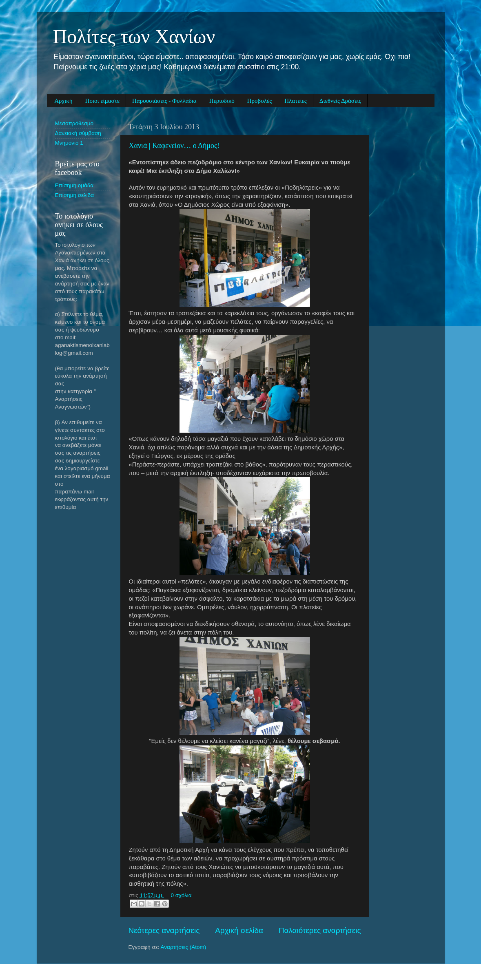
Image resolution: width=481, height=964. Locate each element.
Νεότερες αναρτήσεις (164, 930)
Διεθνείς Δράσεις (340, 100)
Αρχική (63, 100)
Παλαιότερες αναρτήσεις (320, 930)
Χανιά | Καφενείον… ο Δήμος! (174, 146)
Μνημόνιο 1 (69, 143)
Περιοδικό (222, 100)
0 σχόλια (181, 895)
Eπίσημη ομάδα (74, 185)
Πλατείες (295, 100)
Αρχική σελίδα (239, 930)
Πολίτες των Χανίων (134, 36)
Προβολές (259, 100)
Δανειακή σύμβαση (78, 133)
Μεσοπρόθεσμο (74, 123)
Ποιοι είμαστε (102, 100)
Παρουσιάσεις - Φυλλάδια (164, 100)
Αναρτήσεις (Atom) (183, 947)
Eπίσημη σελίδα (74, 195)
